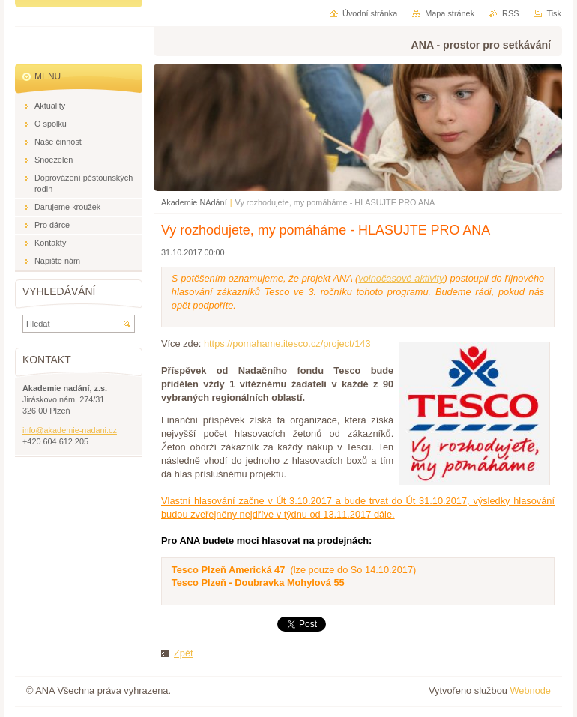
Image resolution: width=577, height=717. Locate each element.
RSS (510, 13)
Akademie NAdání (194, 202)
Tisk (553, 13)
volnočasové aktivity (401, 278)
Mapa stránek (449, 13)
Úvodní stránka (369, 13)
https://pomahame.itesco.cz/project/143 (287, 343)
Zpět (183, 653)
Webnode (530, 690)
